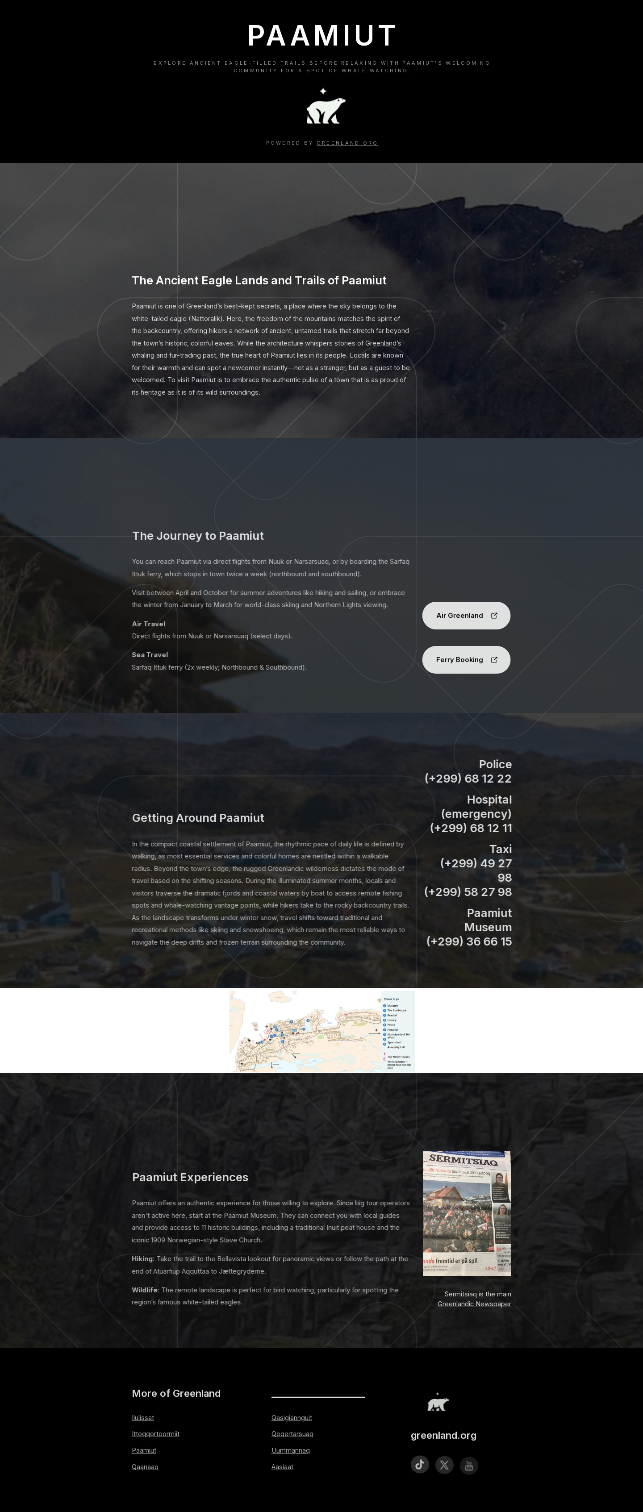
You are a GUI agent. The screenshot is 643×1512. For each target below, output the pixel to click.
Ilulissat (143, 1418)
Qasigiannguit (291, 1418)
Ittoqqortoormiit (156, 1434)
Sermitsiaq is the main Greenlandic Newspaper (474, 1299)
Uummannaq (290, 1450)
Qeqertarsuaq (292, 1434)
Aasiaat (282, 1467)
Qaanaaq (145, 1467)
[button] (464, 615)
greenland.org (348, 143)
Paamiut (144, 1450)
